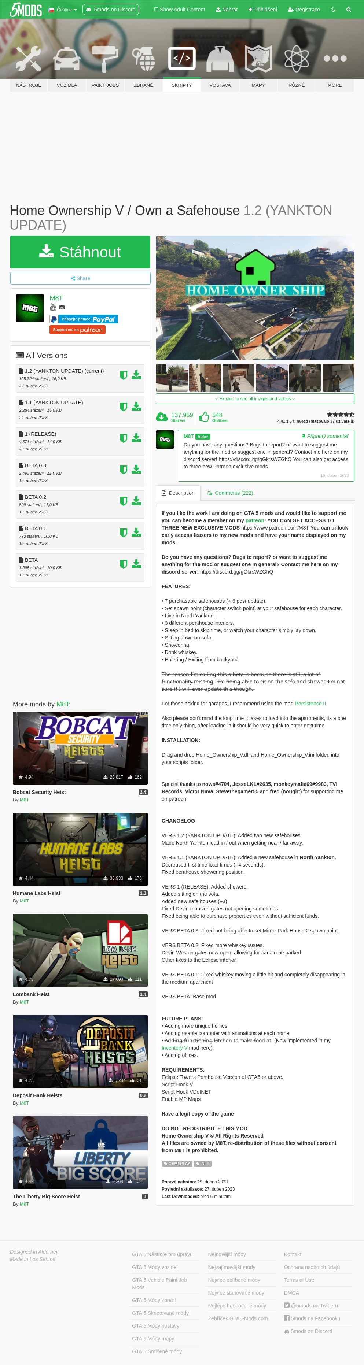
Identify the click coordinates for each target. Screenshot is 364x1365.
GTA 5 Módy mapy (153, 1339)
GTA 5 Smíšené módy (157, 1351)
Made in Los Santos (32, 1259)
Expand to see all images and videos (255, 398)
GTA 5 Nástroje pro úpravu (162, 1254)
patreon (255, 520)
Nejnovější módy (227, 1254)
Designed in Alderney (34, 1252)
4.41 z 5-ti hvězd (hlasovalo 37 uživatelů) (315, 421)
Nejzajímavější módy (231, 1267)
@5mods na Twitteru (311, 1305)
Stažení (178, 420)
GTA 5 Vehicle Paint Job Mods (159, 1283)
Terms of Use (299, 1280)
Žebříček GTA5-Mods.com (238, 1318)
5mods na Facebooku (312, 1318)
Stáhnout (80, 252)
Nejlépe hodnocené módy (237, 1306)
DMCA (291, 1293)
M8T (56, 298)
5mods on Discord (308, 1331)
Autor (203, 436)
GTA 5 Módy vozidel (154, 1267)
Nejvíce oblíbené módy (234, 1280)
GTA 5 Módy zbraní (154, 1300)
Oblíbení (220, 420)
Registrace (304, 9)
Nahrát (227, 9)
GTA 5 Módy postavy (155, 1326)
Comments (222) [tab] (230, 493)
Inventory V (175, 1048)
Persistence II (310, 703)
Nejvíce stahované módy (236, 1293)
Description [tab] (178, 493)
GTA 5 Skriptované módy (160, 1313)
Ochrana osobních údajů (312, 1267)
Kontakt (292, 1254)
